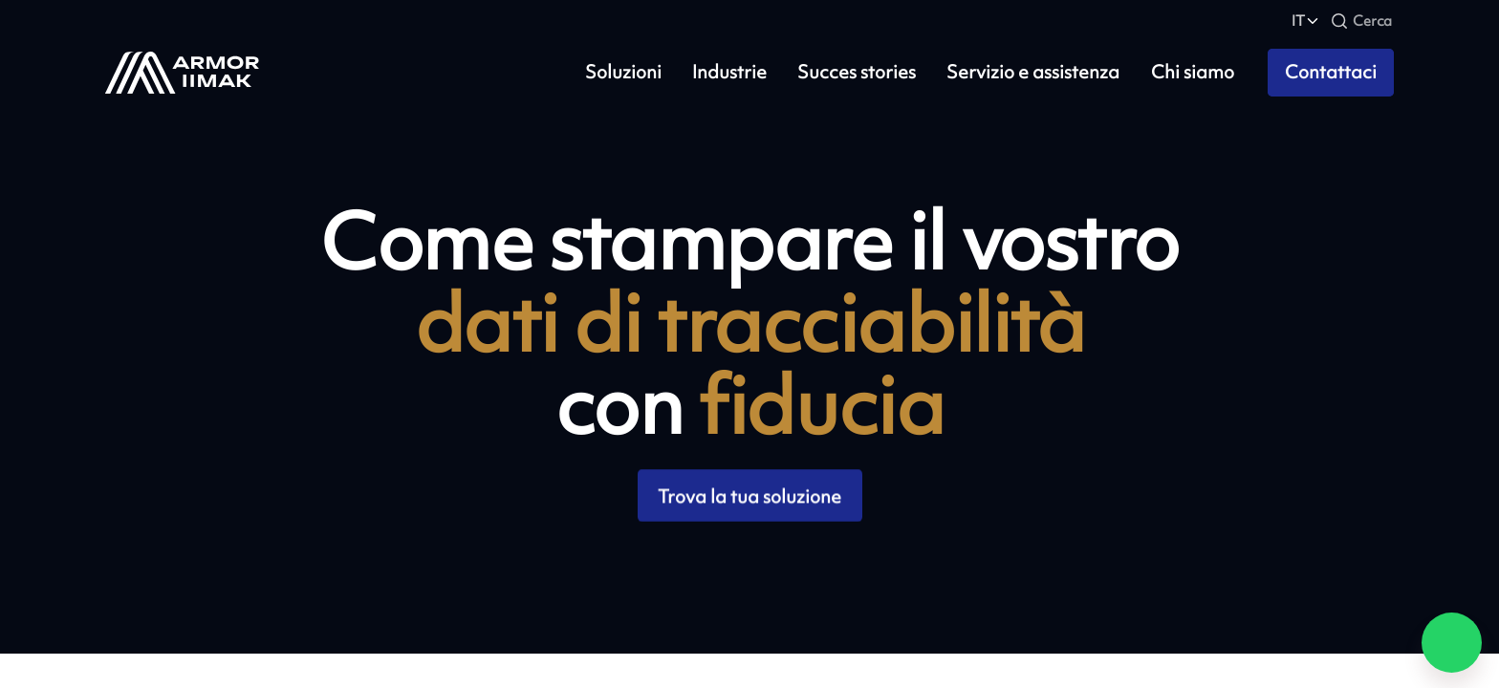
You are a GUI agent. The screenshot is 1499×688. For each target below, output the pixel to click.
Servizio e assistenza (1032, 71)
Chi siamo (1192, 71)
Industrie (729, 71)
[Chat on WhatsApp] (1452, 643)
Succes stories (856, 71)
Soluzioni (623, 71)
